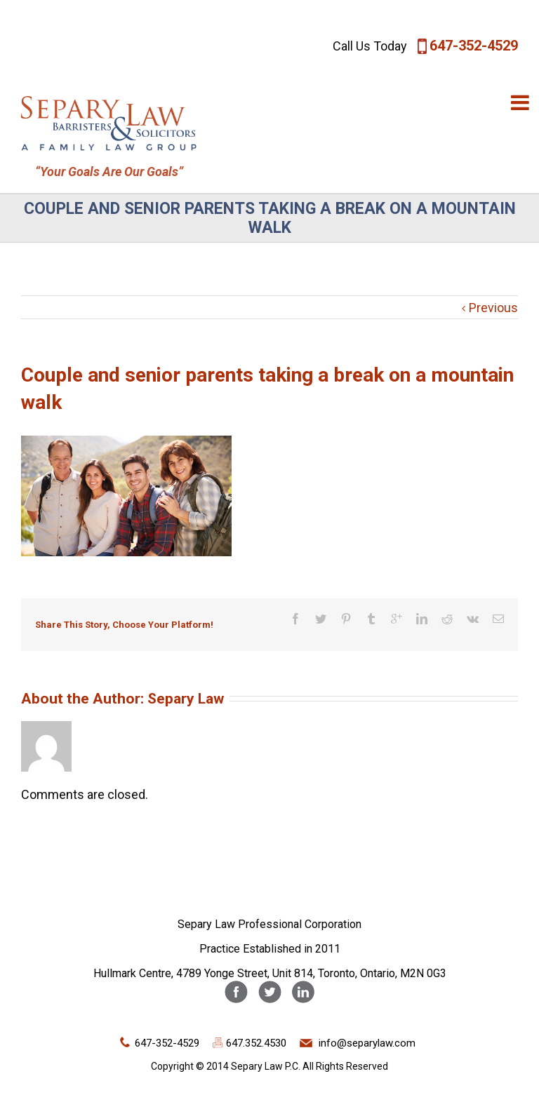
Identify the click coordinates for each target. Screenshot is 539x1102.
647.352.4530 (256, 1043)
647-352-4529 (474, 45)
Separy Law (185, 698)
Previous (493, 307)
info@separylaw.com (367, 1043)
